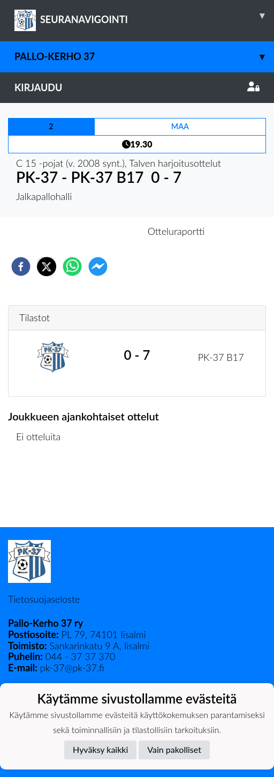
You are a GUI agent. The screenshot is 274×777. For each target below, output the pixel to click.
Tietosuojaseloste (44, 599)
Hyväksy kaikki (100, 749)
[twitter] (46, 266)
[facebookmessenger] (98, 266)
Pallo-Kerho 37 (144, 56)
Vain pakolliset (174, 749)
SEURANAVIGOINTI (144, 15)
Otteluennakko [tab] (100, 231)
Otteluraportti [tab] (176, 231)
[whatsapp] (72, 266)
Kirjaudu (137, 87)
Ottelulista (42, 491)
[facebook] (21, 266)
